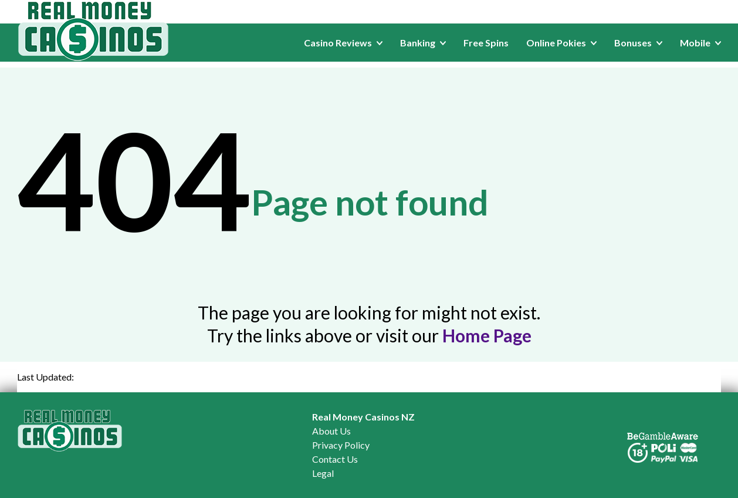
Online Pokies (561, 42)
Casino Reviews (343, 42)
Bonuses (638, 42)
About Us (331, 430)
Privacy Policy (341, 444)
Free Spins (486, 42)
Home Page (487, 335)
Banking (423, 42)
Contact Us (335, 459)
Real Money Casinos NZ (363, 416)
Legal (323, 473)
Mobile (700, 42)
